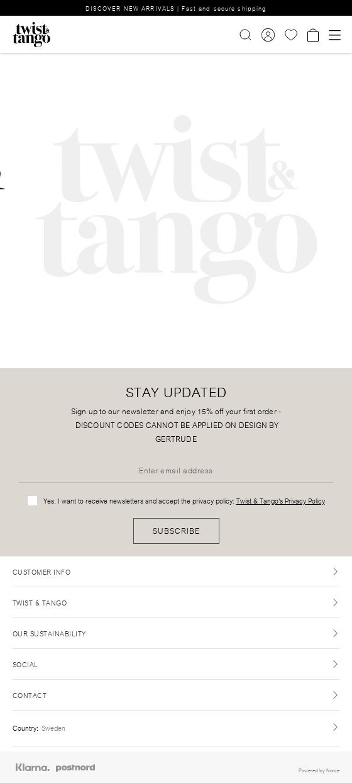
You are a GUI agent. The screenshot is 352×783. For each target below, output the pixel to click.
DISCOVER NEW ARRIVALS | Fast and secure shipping (176, 8)
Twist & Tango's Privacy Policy (280, 500)
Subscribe (176, 530)
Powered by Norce (319, 769)
